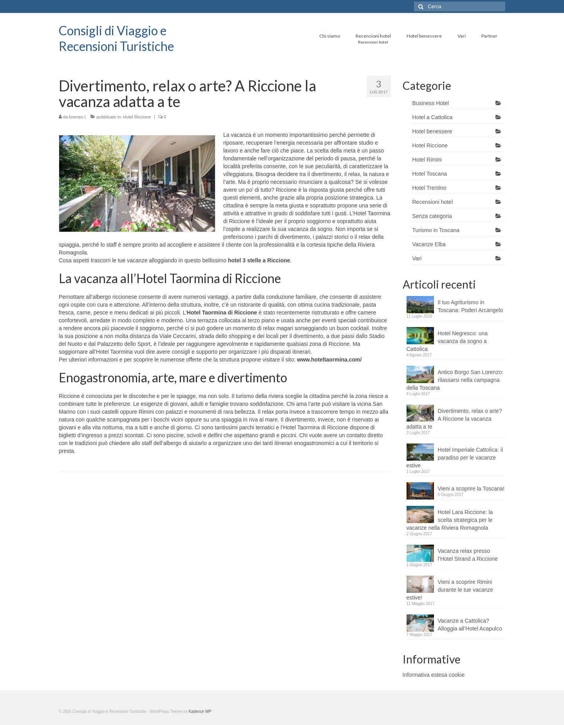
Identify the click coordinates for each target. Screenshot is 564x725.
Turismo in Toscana (436, 230)
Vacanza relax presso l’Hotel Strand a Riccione (468, 555)
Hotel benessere (432, 131)
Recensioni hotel (432, 202)
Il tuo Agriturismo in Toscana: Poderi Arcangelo (470, 306)
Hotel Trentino (429, 188)
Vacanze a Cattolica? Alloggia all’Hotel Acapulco (470, 625)
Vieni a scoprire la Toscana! (471, 488)
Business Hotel (430, 103)
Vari (417, 258)
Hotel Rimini (427, 159)
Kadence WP (199, 711)
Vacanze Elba (429, 244)
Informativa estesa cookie (434, 675)
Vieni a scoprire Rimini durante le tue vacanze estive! (450, 590)
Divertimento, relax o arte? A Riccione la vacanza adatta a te (454, 419)
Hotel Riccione (137, 116)
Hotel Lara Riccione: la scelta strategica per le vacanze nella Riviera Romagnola (450, 520)
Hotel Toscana (429, 174)
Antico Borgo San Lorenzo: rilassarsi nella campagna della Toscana (455, 380)
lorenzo (76, 116)
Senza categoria (432, 216)
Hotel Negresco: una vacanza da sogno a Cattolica (447, 341)
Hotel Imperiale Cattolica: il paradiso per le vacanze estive (455, 458)
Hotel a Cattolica (432, 117)
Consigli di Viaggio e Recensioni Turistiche (116, 38)
